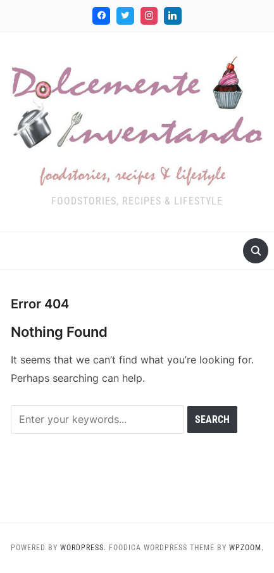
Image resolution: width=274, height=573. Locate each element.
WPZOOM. (246, 547)
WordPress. (83, 547)
